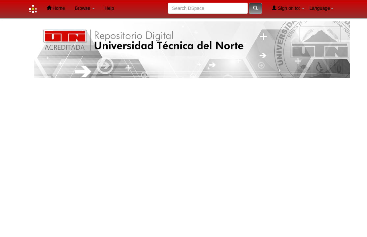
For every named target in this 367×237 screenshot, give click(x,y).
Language (321, 8)
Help (109, 8)
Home (56, 8)
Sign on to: (288, 8)
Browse (85, 8)
